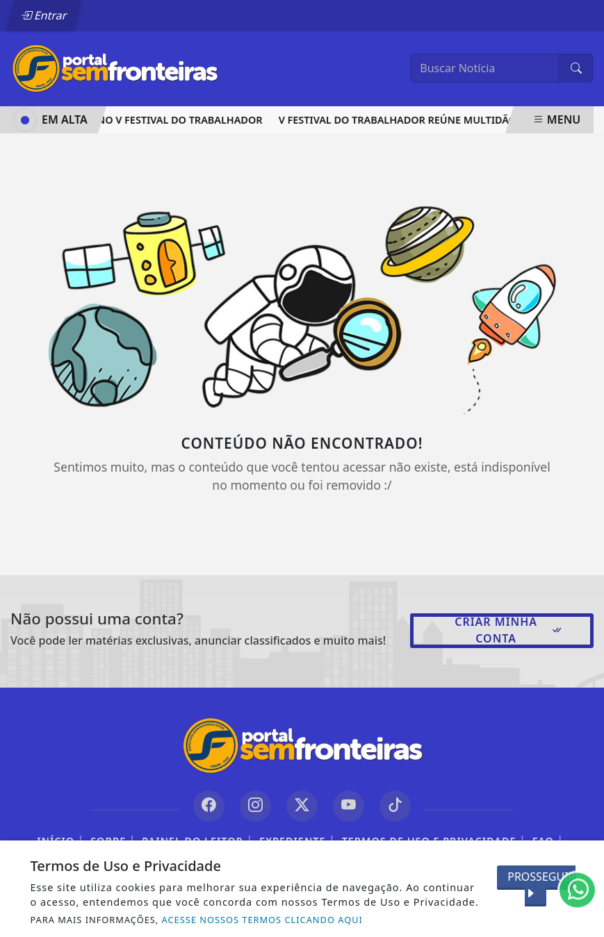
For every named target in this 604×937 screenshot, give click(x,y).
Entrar (44, 15)
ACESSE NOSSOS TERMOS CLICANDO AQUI (262, 919)
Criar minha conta (509, 630)
